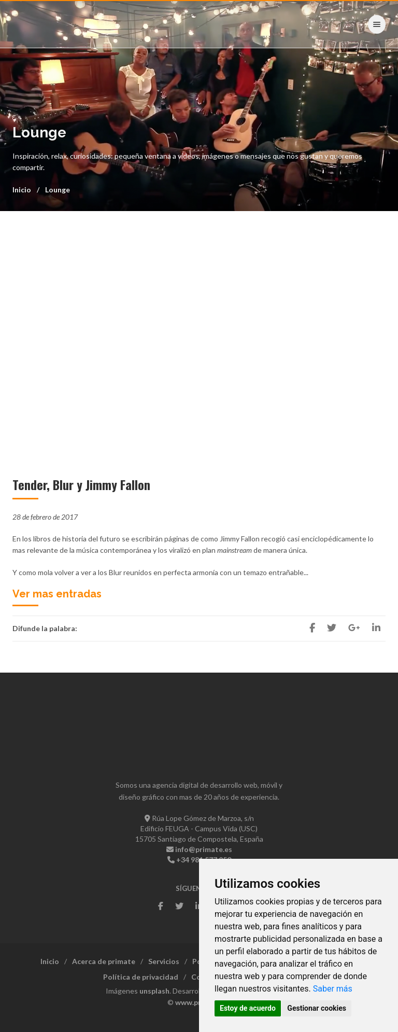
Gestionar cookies (316, 1008)
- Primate (45, 23)
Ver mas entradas (57, 594)
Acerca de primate (103, 961)
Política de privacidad (140, 976)
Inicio (21, 189)
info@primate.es (203, 849)
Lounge (57, 189)
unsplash (154, 990)
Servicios (163, 961)
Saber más (332, 989)
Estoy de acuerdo (248, 1008)
